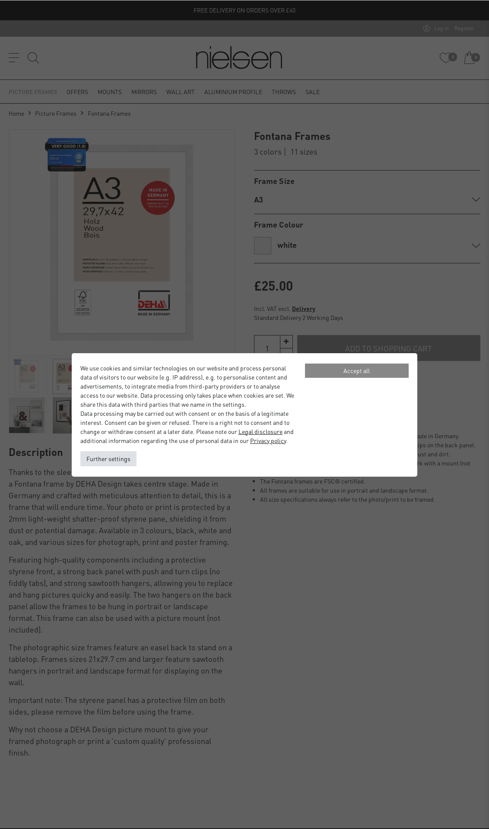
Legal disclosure (260, 431)
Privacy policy (268, 440)
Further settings (108, 458)
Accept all (356, 370)
